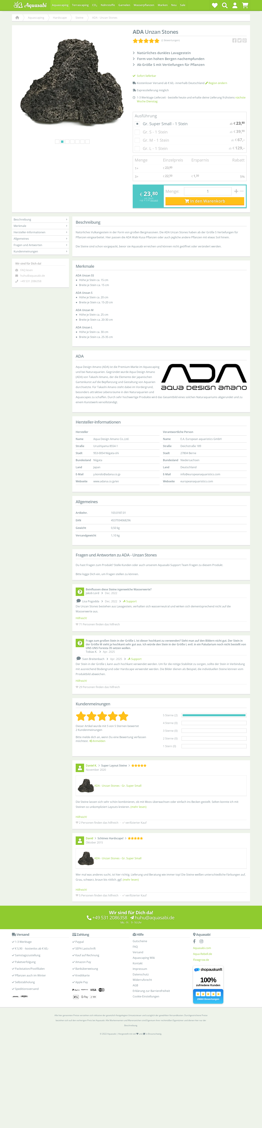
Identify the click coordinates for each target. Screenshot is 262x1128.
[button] (235, 5)
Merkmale (40, 226)
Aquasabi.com (202, 948)
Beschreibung (40, 219)
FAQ (135, 947)
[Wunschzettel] (215, 5)
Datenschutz (141, 974)
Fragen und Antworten (40, 245)
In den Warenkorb (205, 201)
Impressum (140, 969)
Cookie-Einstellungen (146, 996)
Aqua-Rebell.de (202, 954)
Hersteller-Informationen (40, 232)
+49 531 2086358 (30, 281)
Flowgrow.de (201, 960)
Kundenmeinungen (40, 251)
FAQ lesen (26, 270)
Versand (154, 200)
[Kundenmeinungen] (156, 40)
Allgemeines (40, 238)
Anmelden (97, 741)
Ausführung (146, 115)
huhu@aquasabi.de (32, 275)
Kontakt (138, 963)
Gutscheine (140, 941)
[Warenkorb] (245, 5)
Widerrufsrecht (142, 980)
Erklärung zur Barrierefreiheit (151, 991)
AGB (135, 985)
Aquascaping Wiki (144, 958)
